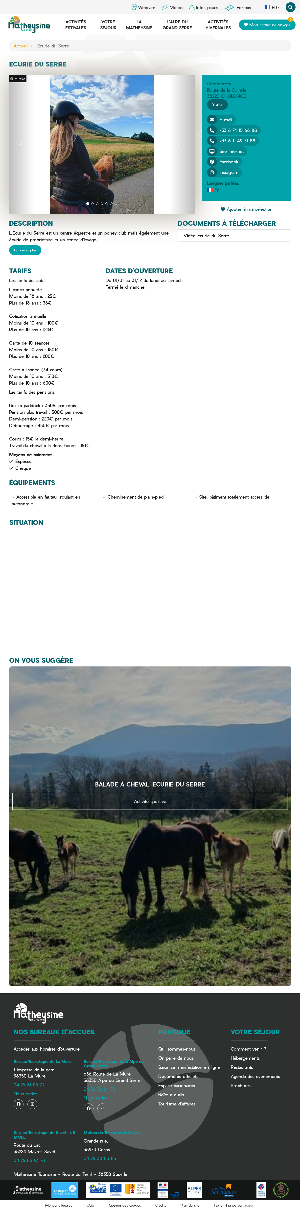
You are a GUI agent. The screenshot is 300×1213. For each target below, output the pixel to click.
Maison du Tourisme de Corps (111, 1133)
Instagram (222, 172)
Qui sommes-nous (177, 1048)
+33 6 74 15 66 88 (232, 130)
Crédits (160, 1205)
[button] (21, 144)
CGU (90, 1205)
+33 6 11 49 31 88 (231, 141)
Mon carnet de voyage (268, 24)
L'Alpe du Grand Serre (177, 24)
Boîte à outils (171, 1094)
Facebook (222, 162)
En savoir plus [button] (25, 250)
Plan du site (190, 1205)
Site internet (225, 151)
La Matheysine (139, 24)
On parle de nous (176, 1057)
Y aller (217, 104)
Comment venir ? (248, 1048)
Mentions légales (58, 1205)
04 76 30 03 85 (100, 1158)
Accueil (20, 45)
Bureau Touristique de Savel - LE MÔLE (44, 1135)
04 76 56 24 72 (99, 1089)
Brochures (241, 1085)
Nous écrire (25, 1093)
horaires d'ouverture (60, 1048)
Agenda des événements (255, 1076)
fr (272, 7)
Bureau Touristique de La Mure (42, 1061)
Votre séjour (108, 24)
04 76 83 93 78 (29, 1160)
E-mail (219, 120)
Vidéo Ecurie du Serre (205, 235)
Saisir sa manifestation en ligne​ (189, 1067)
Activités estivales (75, 24)
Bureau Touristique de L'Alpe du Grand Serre (114, 1064)
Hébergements (245, 1057)
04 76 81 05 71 (29, 1084)
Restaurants (242, 1067)
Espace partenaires (176, 1085)
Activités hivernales (218, 24)
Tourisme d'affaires (176, 1103)
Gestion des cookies (125, 1205)
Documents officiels (178, 1076)
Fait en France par (234, 1205)
